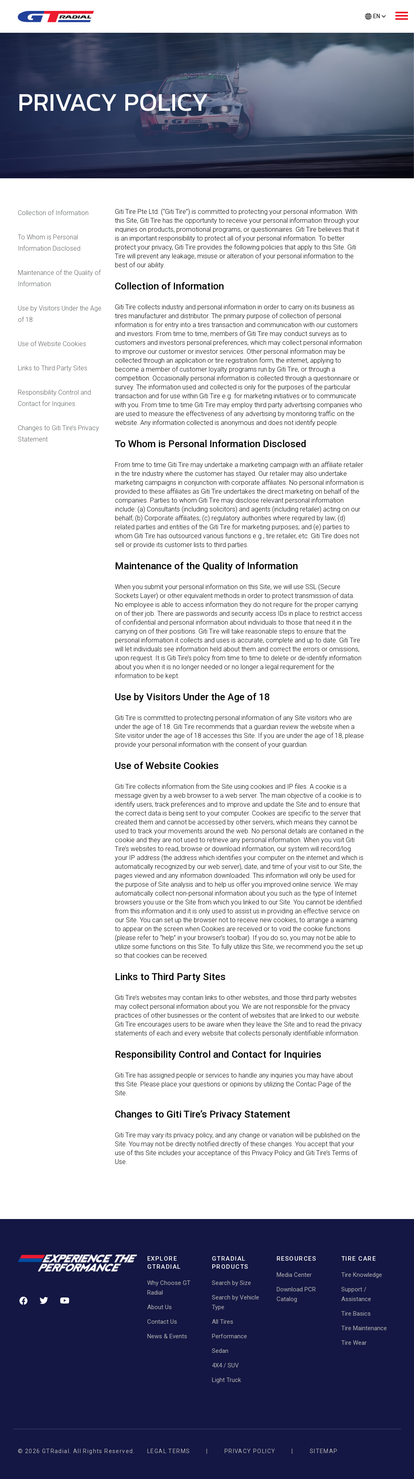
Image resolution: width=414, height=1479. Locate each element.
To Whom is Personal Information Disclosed (49, 242)
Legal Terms (168, 1451)
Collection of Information (53, 213)
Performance (229, 1336)
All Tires (222, 1321)
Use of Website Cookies (52, 344)
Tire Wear (354, 1342)
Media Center (294, 1274)
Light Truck (226, 1380)
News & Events (167, 1336)
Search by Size (231, 1283)
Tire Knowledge (361, 1274)
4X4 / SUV (225, 1365)
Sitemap (324, 1451)
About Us (159, 1307)
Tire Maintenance (364, 1328)
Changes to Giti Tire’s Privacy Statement (58, 433)
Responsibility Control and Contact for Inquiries (54, 398)
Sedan (220, 1350)
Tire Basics (356, 1313)
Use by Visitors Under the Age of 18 (59, 313)
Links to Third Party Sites (52, 368)
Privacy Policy (250, 1451)
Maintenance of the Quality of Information (59, 278)
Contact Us (162, 1321)
